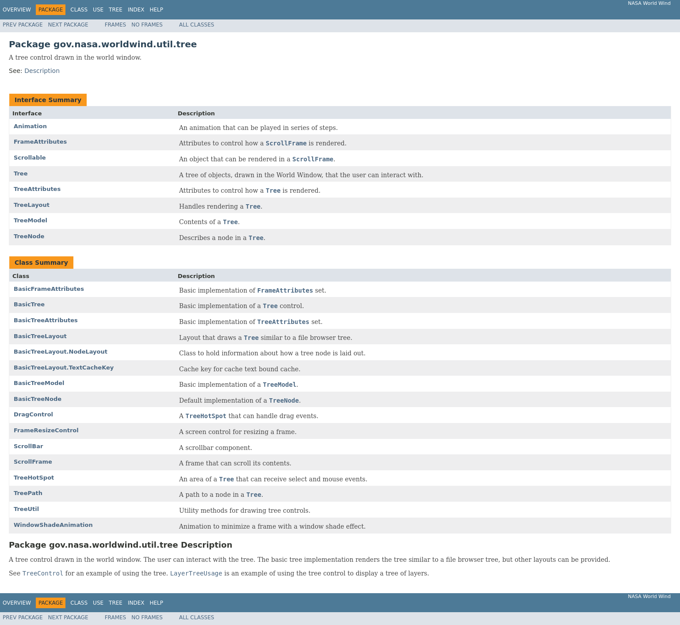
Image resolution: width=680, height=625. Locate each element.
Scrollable (30, 157)
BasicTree (29, 304)
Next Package (68, 25)
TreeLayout (32, 205)
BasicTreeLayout (40, 336)
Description (42, 70)
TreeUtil (26, 509)
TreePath (28, 493)
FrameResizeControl (46, 430)
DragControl (33, 414)
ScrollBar (28, 446)
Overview (17, 10)
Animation (30, 126)
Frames (115, 25)
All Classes (196, 25)
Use (98, 10)
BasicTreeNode (37, 399)
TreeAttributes (37, 189)
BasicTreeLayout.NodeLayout (60, 351)
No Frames (147, 25)
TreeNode (29, 236)
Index (136, 10)
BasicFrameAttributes (49, 289)
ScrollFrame (33, 461)
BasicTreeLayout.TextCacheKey (64, 367)
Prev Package (23, 25)
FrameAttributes (40, 141)
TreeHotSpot (34, 477)
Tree (115, 10)
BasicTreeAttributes (46, 320)
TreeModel (30, 220)
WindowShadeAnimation (53, 525)
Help (156, 10)
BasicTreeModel (39, 383)
